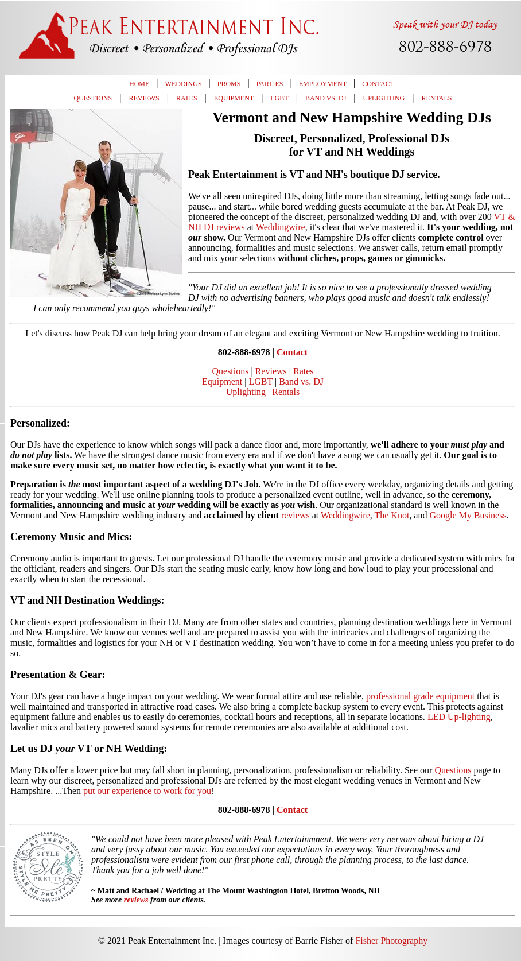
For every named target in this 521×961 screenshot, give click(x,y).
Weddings (183, 84)
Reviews (144, 98)
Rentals (436, 98)
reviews (295, 515)
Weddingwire (280, 227)
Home (139, 84)
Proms (229, 84)
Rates (186, 98)
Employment (323, 84)
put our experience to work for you (147, 791)
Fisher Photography (391, 941)
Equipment (234, 98)
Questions (93, 98)
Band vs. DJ (325, 98)
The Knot (391, 515)
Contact (378, 84)
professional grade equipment (420, 696)
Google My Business (467, 515)
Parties (269, 84)
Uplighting (384, 98)
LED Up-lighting (459, 717)
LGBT (279, 98)
